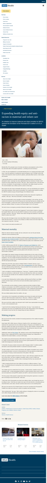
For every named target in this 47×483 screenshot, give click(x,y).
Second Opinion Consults (8, 25)
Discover (3, 76)
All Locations (5, 73)
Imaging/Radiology (6, 68)
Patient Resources (5, 37)
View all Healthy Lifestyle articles (36, 451)
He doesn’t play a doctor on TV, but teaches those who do (8, 439)
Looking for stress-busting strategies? (21, 439)
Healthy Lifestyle (36, 408)
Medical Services (6, 27)
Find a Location (6, 19)
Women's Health (17, 410)
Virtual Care (5, 21)
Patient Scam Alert (6, 52)
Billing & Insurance (6, 41)
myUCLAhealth (4, 102)
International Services (7, 50)
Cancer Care (5, 64)
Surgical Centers (6, 66)
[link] (6, 419)
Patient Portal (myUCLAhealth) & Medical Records (13, 46)
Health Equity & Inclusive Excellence (14, 408)
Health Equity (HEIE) (27, 408)
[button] (23, 97)
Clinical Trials (5, 31)
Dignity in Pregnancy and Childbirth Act (28, 245)
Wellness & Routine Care (8, 34)
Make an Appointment (7, 23)
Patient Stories (6, 83)
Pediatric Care (6, 62)
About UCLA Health (7, 78)
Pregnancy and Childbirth (7, 410)
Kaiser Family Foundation (7, 242)
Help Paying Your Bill (7, 48)
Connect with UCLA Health (8, 93)
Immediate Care (6, 58)
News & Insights (6, 81)
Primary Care (5, 60)
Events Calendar (6, 85)
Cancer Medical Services (8, 29)
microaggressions (28, 265)
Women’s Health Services (7, 414)
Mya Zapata (15, 332)
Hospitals (5, 71)
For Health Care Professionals (9, 91)
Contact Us (3, 104)
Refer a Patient (4, 99)
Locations (3, 55)
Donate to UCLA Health (7, 87)
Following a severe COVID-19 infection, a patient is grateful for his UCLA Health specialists (38, 440)
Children (3, 408)
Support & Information (7, 44)
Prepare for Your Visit (7, 39)
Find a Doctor (5, 17)
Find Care (3, 14)
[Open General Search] (43, 1)
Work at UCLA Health (7, 89)
